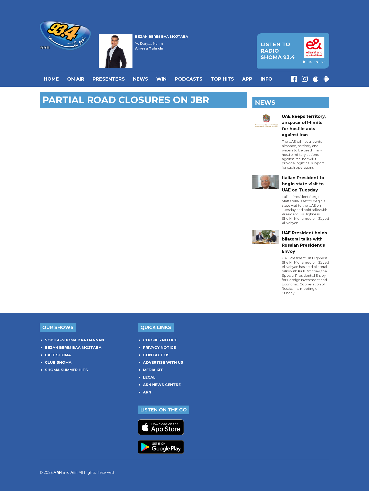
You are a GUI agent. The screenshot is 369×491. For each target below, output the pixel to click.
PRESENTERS (109, 79)
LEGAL (149, 377)
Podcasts (188, 79)
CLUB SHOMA (58, 362)
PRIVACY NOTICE (159, 347)
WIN (161, 79)
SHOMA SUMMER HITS (66, 370)
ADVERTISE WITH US (163, 362)
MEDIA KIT (153, 370)
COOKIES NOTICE (160, 340)
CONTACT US (156, 355)
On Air (75, 79)
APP (247, 79)
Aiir (73, 472)
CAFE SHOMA (58, 355)
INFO (266, 79)
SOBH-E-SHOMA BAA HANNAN (74, 340)
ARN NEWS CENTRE (162, 384)
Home (51, 79)
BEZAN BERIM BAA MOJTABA (73, 347)
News (140, 79)
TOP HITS (222, 79)
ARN (147, 392)
